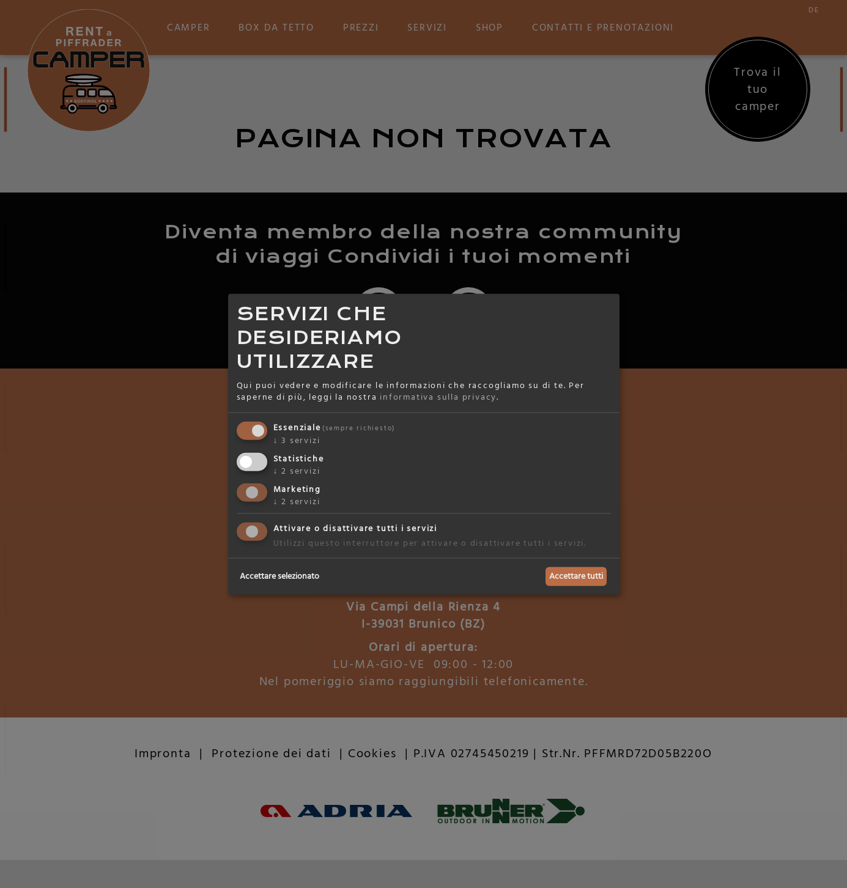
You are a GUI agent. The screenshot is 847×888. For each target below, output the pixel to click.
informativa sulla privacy (438, 397)
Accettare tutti (576, 576)
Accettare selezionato (279, 576)
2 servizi (296, 470)
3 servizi (296, 441)
